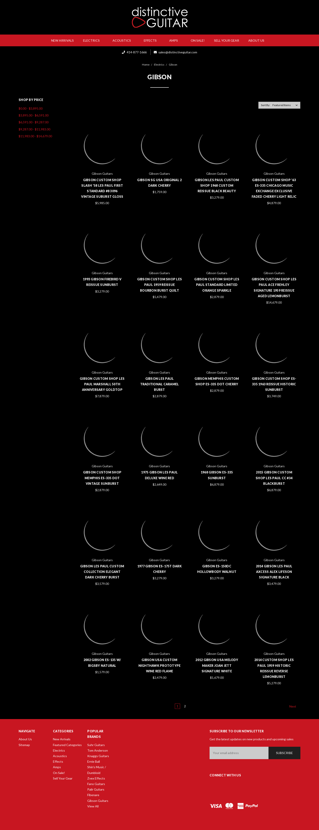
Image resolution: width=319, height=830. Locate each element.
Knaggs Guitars (98, 756)
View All (93, 806)
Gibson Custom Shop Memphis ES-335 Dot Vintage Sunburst (102, 477)
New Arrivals (62, 40)
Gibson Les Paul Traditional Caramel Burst (159, 384)
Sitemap (24, 745)
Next (294, 706)
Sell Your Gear (226, 40)
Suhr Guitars (96, 745)
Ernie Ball (93, 761)
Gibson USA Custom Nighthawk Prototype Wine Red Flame (159, 665)
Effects (152, 40)
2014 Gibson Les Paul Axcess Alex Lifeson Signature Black (274, 571)
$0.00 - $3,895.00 (31, 108)
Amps (175, 40)
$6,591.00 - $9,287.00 (34, 122)
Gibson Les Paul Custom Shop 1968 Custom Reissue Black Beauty (217, 185)
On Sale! (198, 40)
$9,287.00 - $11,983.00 (34, 129)
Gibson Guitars (97, 801)
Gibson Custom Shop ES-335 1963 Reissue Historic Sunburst (274, 384)
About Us (258, 40)
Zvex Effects (96, 778)
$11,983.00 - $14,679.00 (35, 136)
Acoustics (123, 40)
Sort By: (265, 105)
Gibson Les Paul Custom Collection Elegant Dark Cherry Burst (102, 571)
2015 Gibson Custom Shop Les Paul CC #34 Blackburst (274, 477)
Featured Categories (67, 745)
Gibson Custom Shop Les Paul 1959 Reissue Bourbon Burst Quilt (159, 284)
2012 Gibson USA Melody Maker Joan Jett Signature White (216, 665)
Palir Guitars (95, 789)
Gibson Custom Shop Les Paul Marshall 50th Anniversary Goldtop (102, 384)
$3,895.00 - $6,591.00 (34, 115)
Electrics (93, 40)
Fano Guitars (96, 784)
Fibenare (93, 795)
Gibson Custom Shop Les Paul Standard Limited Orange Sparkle (216, 284)
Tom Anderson (97, 750)
